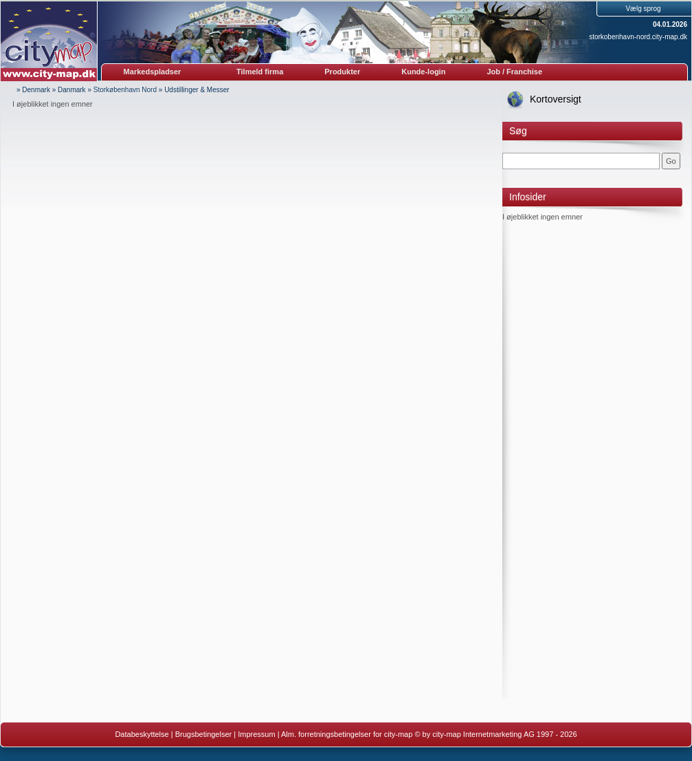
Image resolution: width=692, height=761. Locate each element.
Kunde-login (423, 71)
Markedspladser (152, 71)
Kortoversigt (555, 99)
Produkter (342, 71)
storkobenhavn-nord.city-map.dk (638, 37)
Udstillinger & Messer (196, 90)
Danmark (72, 90)
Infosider (527, 196)
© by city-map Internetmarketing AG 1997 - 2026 (495, 734)
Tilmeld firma (259, 71)
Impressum (256, 734)
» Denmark (33, 90)
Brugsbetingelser (203, 734)
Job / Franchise (514, 71)
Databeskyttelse (141, 734)
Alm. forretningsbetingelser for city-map (346, 734)
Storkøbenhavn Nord (125, 90)
